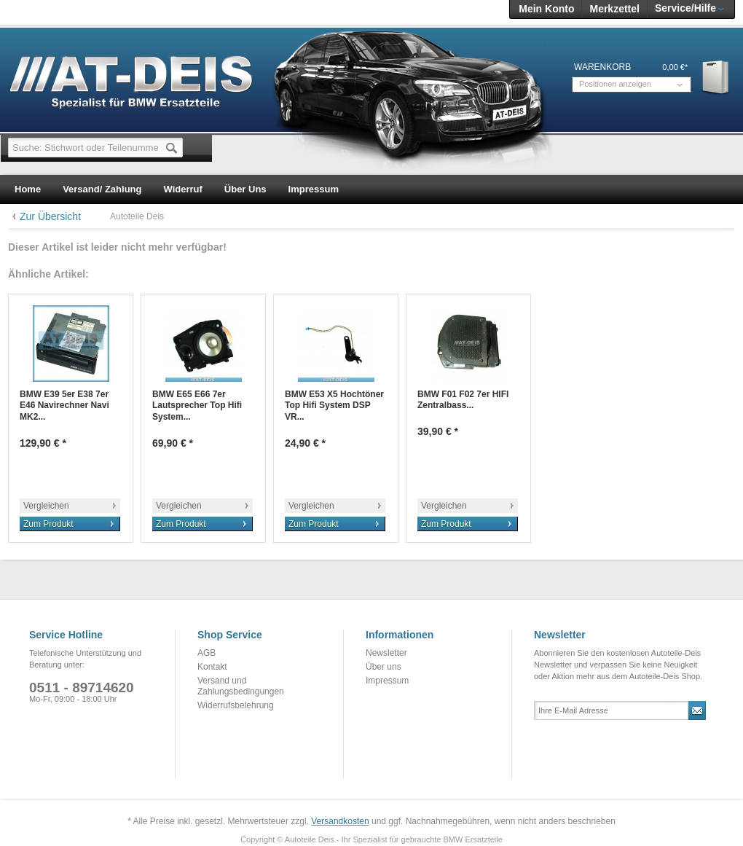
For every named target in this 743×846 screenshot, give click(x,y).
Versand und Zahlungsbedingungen (240, 686)
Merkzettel (614, 9)
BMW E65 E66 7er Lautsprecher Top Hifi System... (197, 405)
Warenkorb (716, 76)
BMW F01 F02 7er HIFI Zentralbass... (462, 400)
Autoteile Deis (137, 216)
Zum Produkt (48, 524)
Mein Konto (546, 9)
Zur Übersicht (50, 216)
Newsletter (386, 653)
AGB (206, 653)
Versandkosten (340, 821)
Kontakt (212, 667)
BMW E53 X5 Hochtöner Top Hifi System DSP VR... (334, 405)
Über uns (383, 667)
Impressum (387, 680)
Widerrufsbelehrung (235, 705)
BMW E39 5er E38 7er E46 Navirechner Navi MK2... (64, 405)
